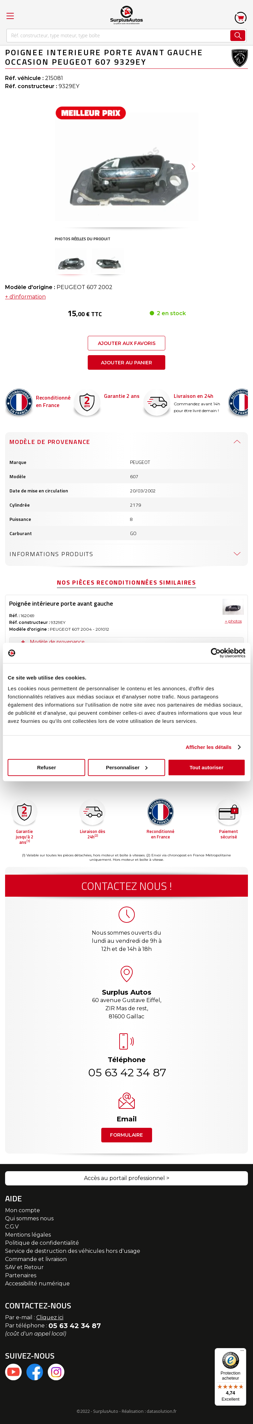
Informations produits (51, 504)
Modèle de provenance (49, 391)
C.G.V (12, 1226)
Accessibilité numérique (37, 1283)
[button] (71, 260)
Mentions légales (28, 1235)
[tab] (126, 391)
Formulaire (126, 1135)
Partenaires (20, 1275)
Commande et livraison (36, 1259)
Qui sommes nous (29, 1218)
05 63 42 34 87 (126, 1072)
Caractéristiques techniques (62, 605)
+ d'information (25, 247)
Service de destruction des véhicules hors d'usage (72, 1251)
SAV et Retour (24, 1267)
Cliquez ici (49, 1317)
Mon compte (22, 1210)
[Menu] (242, 1352)
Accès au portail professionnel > (126, 1178)
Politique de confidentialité (42, 1243)
